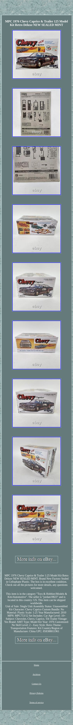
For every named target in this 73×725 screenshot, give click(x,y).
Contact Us (36, 683)
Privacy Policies (36, 693)
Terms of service (36, 702)
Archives (36, 674)
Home (36, 665)
